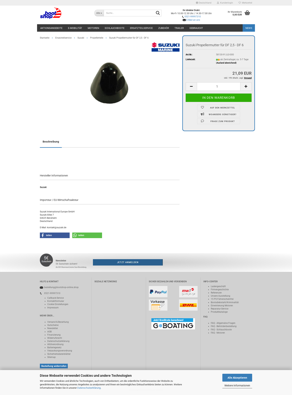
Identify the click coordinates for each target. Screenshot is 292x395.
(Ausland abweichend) (226, 63)
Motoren (93, 28)
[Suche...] (99, 13)
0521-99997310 (193, 16)
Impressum (53, 307)
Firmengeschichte (220, 289)
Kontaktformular (55, 301)
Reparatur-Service (219, 308)
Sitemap (51, 357)
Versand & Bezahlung (58, 322)
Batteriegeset (53, 347)
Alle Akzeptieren (237, 377)
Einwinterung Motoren (222, 305)
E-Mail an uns (193, 20)
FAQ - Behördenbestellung (224, 326)
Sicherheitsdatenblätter (59, 354)
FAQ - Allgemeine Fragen (223, 323)
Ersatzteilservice (141, 28)
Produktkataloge (219, 312)
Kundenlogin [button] (225, 2)
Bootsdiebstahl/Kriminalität (225, 302)
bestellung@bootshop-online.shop (61, 287)
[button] (203, 3)
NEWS (248, 28)
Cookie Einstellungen (57, 304)
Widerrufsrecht (54, 338)
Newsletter (52, 328)
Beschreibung (51, 141)
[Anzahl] (218, 86)
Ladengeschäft (218, 286)
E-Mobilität (75, 28)
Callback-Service (55, 298)
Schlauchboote (114, 28)
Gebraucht (196, 28)
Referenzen (216, 292)
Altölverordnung (55, 344)
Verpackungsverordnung (59, 350)
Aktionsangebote (51, 28)
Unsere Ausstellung (220, 296)
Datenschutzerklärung (89, 387)
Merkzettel (245, 2)
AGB (49, 331)
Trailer (179, 28)
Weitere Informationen (237, 385)
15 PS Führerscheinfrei (222, 299)
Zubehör (163, 28)
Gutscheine (52, 325)
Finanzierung (54, 335)
